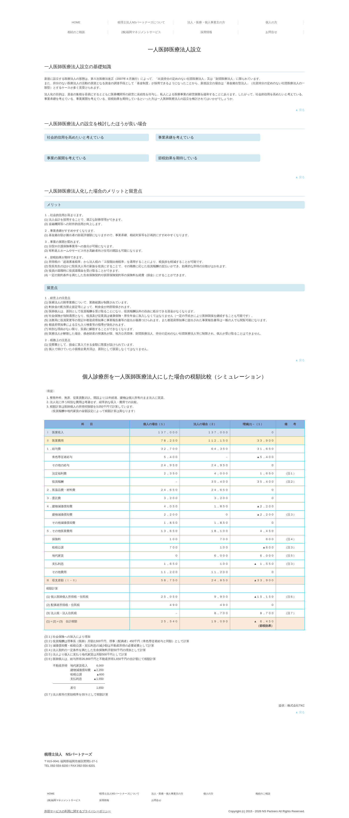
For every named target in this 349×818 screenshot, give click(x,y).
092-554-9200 (59, 765)
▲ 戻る (300, 109)
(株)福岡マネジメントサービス (141, 32)
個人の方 (271, 22)
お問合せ (271, 32)
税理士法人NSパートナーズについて (141, 22)
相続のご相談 (76, 32)
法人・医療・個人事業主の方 (206, 22)
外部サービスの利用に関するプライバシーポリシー (77, 811)
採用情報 (206, 32)
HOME (76, 22)
